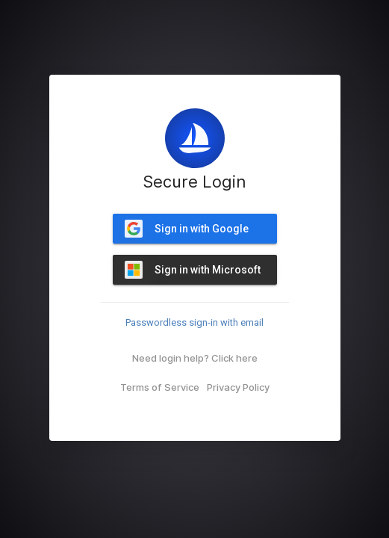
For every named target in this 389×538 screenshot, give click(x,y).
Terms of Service (159, 387)
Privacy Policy (238, 387)
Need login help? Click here (195, 358)
